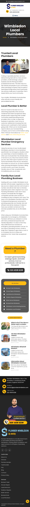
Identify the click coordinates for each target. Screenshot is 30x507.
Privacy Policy (5, 475)
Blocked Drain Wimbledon (12, 303)
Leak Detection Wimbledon (12, 294)
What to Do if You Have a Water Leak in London (19, 323)
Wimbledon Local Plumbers (12, 309)
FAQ (2, 467)
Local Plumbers (5, 498)
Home (5, 37)
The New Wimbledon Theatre (18, 334)
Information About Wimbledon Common (18, 362)
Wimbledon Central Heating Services (15, 306)
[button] (15, 15)
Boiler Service (5, 492)
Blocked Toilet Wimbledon (12, 288)
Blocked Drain (5, 495)
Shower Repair (5, 485)
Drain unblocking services (17, 135)
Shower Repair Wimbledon (12, 291)
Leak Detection (5, 487)
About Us (4, 457)
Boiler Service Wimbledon (12, 300)
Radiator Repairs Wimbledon (12, 297)
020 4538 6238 (15, 270)
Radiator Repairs (6, 490)
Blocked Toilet (5, 482)
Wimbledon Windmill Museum (18, 347)
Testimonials (5, 465)
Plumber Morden (6, 462)
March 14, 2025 (15, 329)
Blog (2, 470)
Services (3, 459)
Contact (3, 472)
